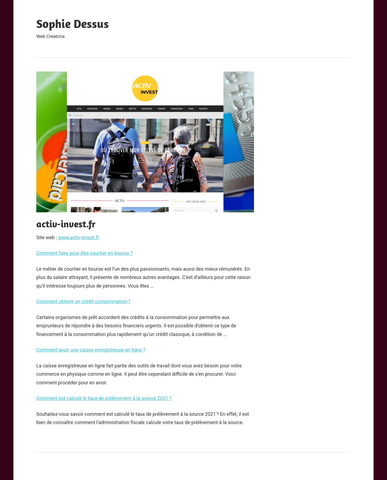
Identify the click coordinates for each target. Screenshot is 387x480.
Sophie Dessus (72, 23)
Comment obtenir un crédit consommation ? (83, 301)
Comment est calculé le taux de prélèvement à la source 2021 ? (104, 398)
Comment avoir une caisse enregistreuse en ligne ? (90, 350)
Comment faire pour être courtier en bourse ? (84, 253)
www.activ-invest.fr (78, 237)
